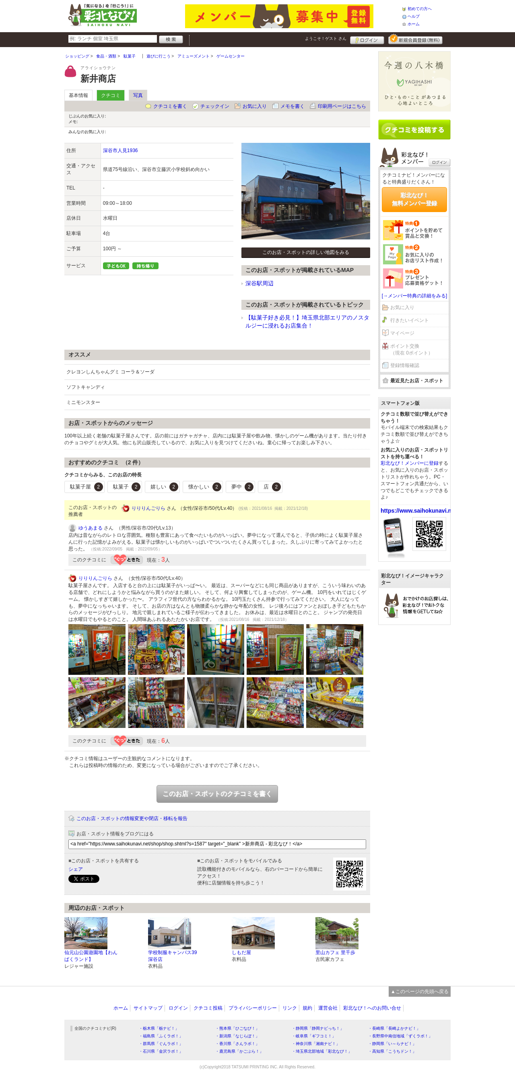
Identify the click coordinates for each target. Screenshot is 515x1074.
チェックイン (214, 106)
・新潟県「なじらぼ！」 (237, 1036)
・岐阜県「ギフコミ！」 (314, 1036)
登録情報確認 (404, 365)
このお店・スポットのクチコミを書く (217, 793)
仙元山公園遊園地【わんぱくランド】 (90, 956)
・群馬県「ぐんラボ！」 (161, 1043)
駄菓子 (127, 486)
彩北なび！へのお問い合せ (372, 1008)
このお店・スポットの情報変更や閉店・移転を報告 (131, 818)
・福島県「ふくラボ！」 (161, 1036)
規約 (307, 1008)
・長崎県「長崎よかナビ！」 (394, 1028)
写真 (138, 95)
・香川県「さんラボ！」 (237, 1043)
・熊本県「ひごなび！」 (237, 1028)
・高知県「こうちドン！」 (392, 1051)
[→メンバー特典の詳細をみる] (414, 296)
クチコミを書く (170, 106)
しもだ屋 (241, 952)
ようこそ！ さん (325, 38)
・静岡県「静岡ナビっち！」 (318, 1028)
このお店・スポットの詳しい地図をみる (305, 252)
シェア (75, 869)
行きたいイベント (409, 320)
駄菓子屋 (86, 486)
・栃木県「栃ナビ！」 (159, 1028)
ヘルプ (414, 16)
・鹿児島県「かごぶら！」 (239, 1051)
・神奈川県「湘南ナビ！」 (316, 1043)
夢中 (242, 486)
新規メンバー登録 (415, 39)
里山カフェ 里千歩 (335, 952)
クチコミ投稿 (208, 1008)
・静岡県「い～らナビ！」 (392, 1043)
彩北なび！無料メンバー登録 (414, 199)
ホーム (414, 24)
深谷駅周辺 (259, 283)
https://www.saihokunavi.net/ (419, 510)
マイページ (402, 333)
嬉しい (164, 486)
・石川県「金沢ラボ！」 (161, 1051)
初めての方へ (420, 8)
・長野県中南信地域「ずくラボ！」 (400, 1036)
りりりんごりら (148, 508)
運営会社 (328, 1008)
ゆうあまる (90, 528)
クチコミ (110, 95)
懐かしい (204, 486)
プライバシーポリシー (253, 1008)
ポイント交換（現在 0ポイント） (411, 349)
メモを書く (292, 106)
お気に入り (255, 106)
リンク (289, 1008)
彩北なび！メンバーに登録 (410, 463)
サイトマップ (148, 1008)
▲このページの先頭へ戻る (420, 991)
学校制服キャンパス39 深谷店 (172, 956)
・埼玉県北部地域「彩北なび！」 (322, 1051)
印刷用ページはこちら (342, 106)
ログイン (367, 39)
